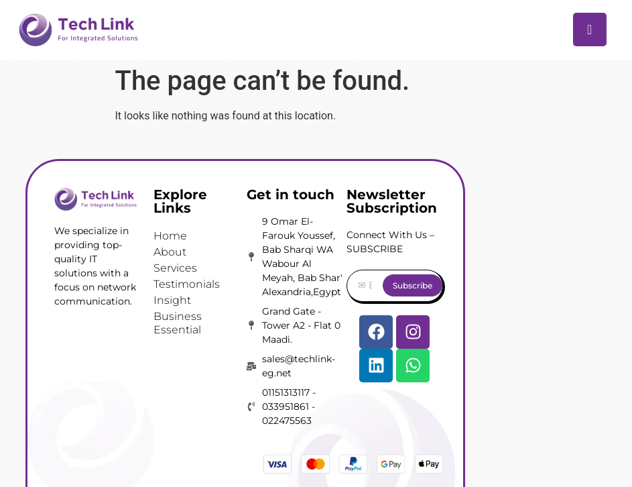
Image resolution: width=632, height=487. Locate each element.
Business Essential (177, 323)
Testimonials (186, 284)
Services (175, 268)
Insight (172, 300)
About (169, 252)
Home (170, 235)
